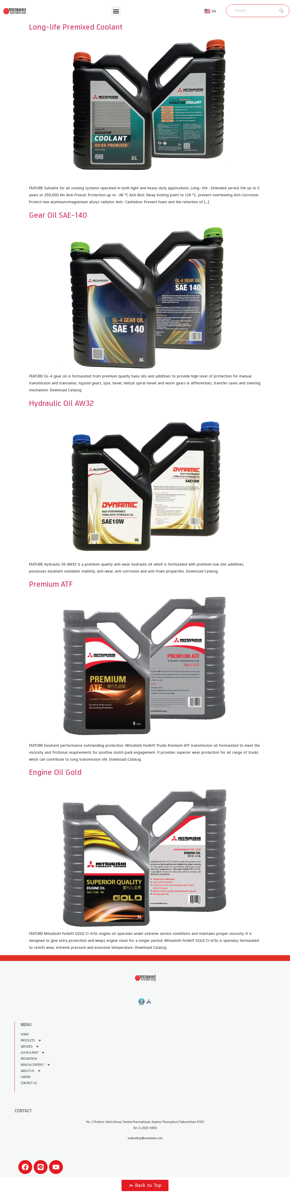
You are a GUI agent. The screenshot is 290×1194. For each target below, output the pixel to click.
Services (30, 1047)
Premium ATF (50, 584)
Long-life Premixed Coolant (76, 27)
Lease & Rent (33, 1053)
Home (25, 1034)
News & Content (36, 1065)
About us (31, 1071)
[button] (116, 11)
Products (31, 1040)
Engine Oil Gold (55, 772)
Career (25, 1077)
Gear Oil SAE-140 (58, 215)
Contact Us (29, 1083)
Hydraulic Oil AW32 (61, 403)
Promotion (29, 1059)
